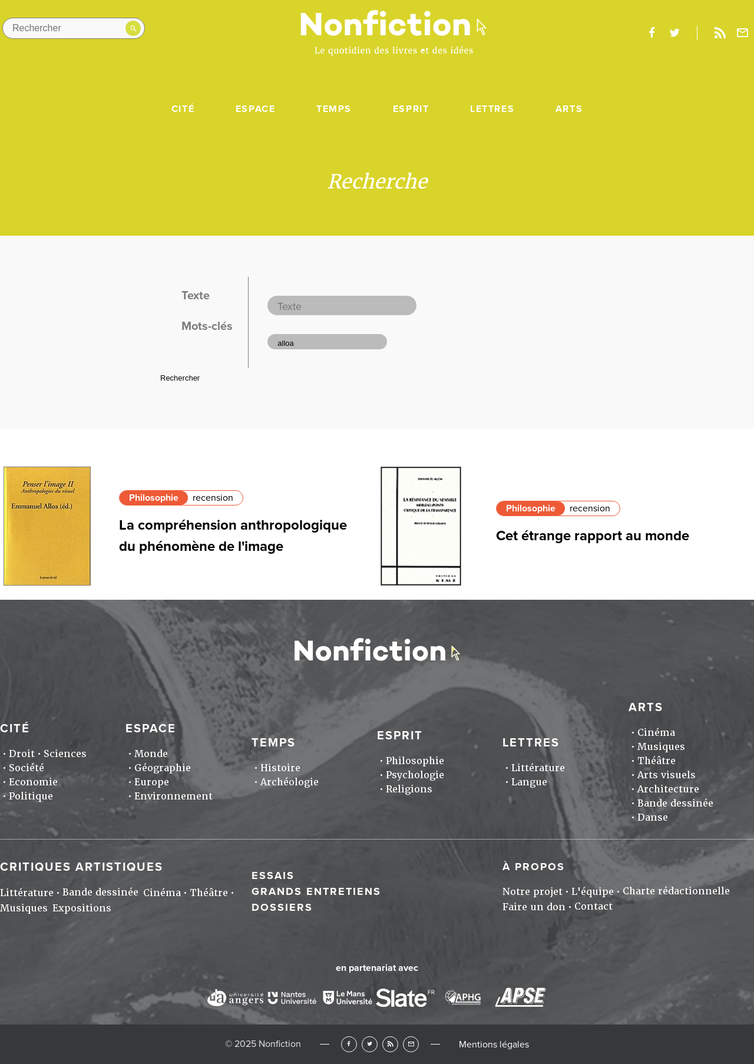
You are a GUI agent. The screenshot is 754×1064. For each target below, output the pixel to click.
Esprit (411, 109)
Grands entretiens (316, 891)
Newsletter (743, 33)
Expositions (81, 908)
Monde (151, 754)
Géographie (162, 768)
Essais (273, 875)
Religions (409, 789)
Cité (182, 109)
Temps (334, 109)
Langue (529, 782)
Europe (151, 782)
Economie (33, 782)
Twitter (370, 1044)
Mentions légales (494, 1044)
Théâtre (656, 761)
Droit (22, 754)
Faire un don (534, 907)
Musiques (661, 747)
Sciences (65, 754)
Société (26, 768)
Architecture (668, 789)
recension (213, 498)
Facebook (349, 1044)
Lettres (492, 109)
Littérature (538, 768)
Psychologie (415, 775)
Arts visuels (666, 775)
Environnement (173, 796)
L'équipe (592, 891)
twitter (674, 33)
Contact (593, 906)
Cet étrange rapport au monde (592, 535)
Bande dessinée (675, 803)
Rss (720, 33)
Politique (31, 796)
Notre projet (532, 891)
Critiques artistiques (81, 867)
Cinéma (656, 732)
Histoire (280, 768)
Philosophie (153, 498)
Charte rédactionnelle (676, 891)
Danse (652, 817)
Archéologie (289, 782)
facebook (651, 33)
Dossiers (282, 907)
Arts (569, 109)
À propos (533, 866)
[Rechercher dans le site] (73, 28)
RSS (390, 1044)
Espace (256, 109)
